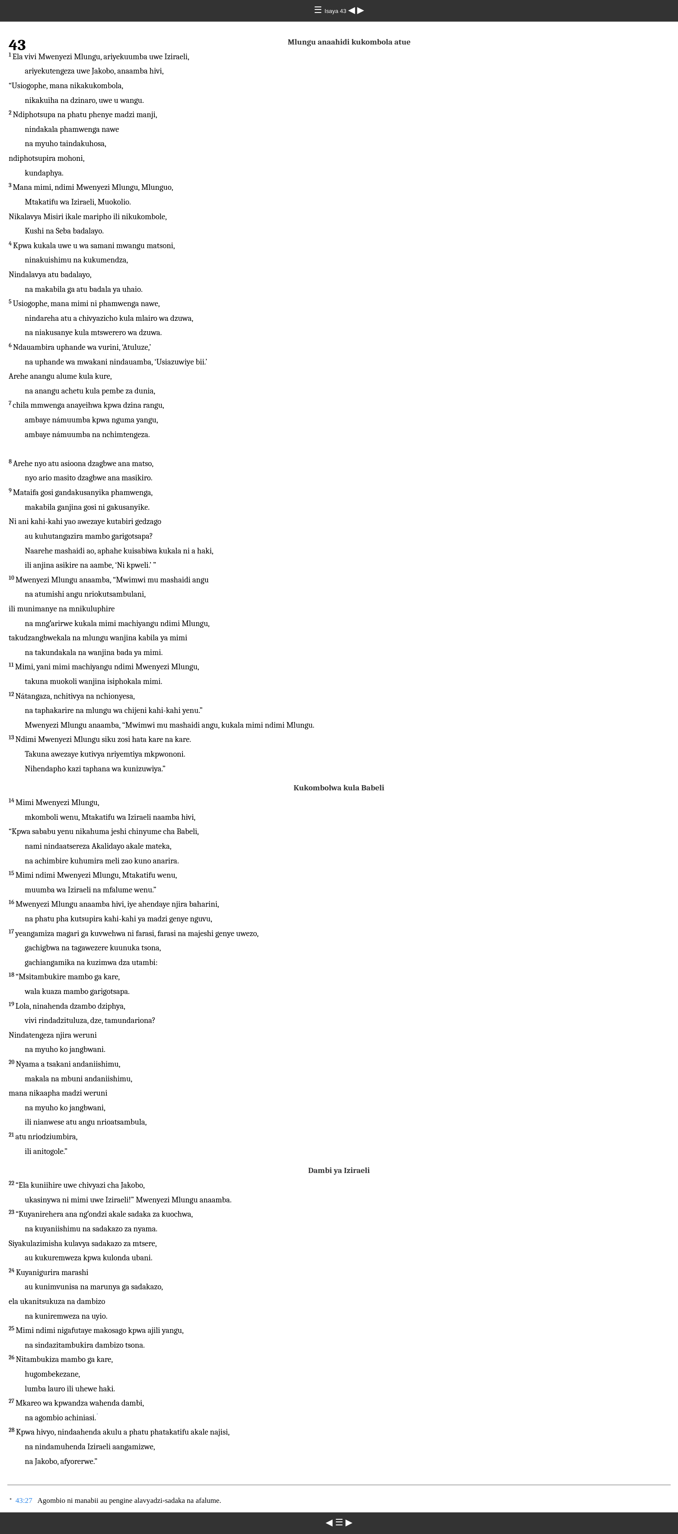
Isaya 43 (336, 11)
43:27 (24, 1500)
